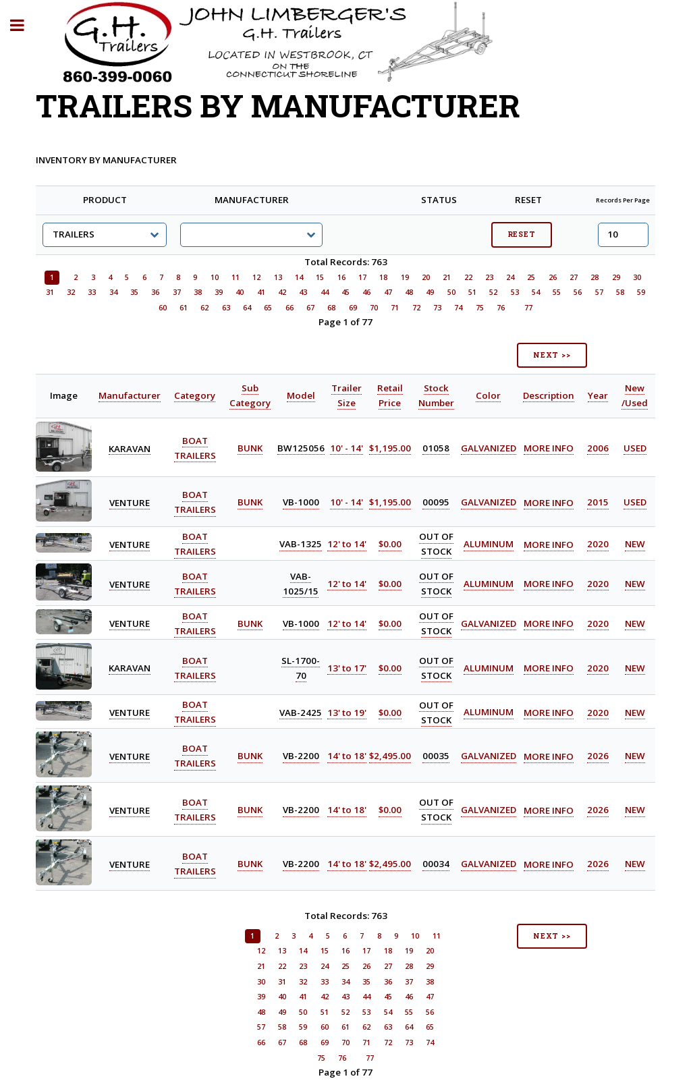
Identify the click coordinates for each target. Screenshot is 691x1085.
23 (489, 277)
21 (447, 277)
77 (528, 307)
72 (416, 307)
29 (616, 277)
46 (366, 292)
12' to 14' (346, 544)
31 (50, 292)
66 (289, 307)
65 (268, 307)
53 (515, 292)
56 (578, 292)
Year (598, 395)
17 (362, 277)
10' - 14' (346, 448)
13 (278, 277)
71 (395, 307)
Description (548, 395)
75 (480, 307)
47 (388, 292)
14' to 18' (346, 756)
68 (331, 307)
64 (247, 307)
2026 (598, 756)
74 (458, 307)
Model (301, 395)
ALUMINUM (489, 544)
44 (325, 292)
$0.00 (390, 544)
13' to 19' (346, 712)
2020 (598, 544)
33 (92, 292)
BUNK (250, 448)
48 (409, 292)
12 (256, 277)
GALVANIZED (488, 448)
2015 (598, 503)
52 (493, 292)
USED (635, 448)
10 (215, 277)
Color (488, 395)
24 (510, 277)
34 (113, 292)
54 (536, 292)
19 (405, 277)
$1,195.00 (390, 448)
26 (553, 277)
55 (557, 292)
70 (374, 307)
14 (299, 277)
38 (198, 292)
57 (599, 292)
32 (71, 292)
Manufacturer (130, 395)
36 (155, 292)
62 (204, 307)
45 (345, 292)
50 (451, 292)
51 (472, 292)
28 (594, 277)
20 (426, 277)
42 (282, 292)
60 (163, 307)
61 (183, 307)
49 (430, 292)
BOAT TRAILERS (195, 712)
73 (437, 307)
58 (620, 292)
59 (641, 292)
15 (320, 277)
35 (134, 292)
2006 (598, 448)
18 (383, 277)
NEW (635, 544)
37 (177, 292)
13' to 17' (346, 668)
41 (261, 292)
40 (239, 292)
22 (468, 277)
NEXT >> (552, 355)
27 (574, 277)
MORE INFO (549, 448)
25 (531, 277)
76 (501, 307)
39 (219, 292)
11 (235, 277)
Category (194, 395)
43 (303, 292)
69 (353, 307)
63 (226, 307)
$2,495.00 (390, 756)
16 (341, 277)
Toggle (24, 25)
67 (310, 307)
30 (637, 277)
